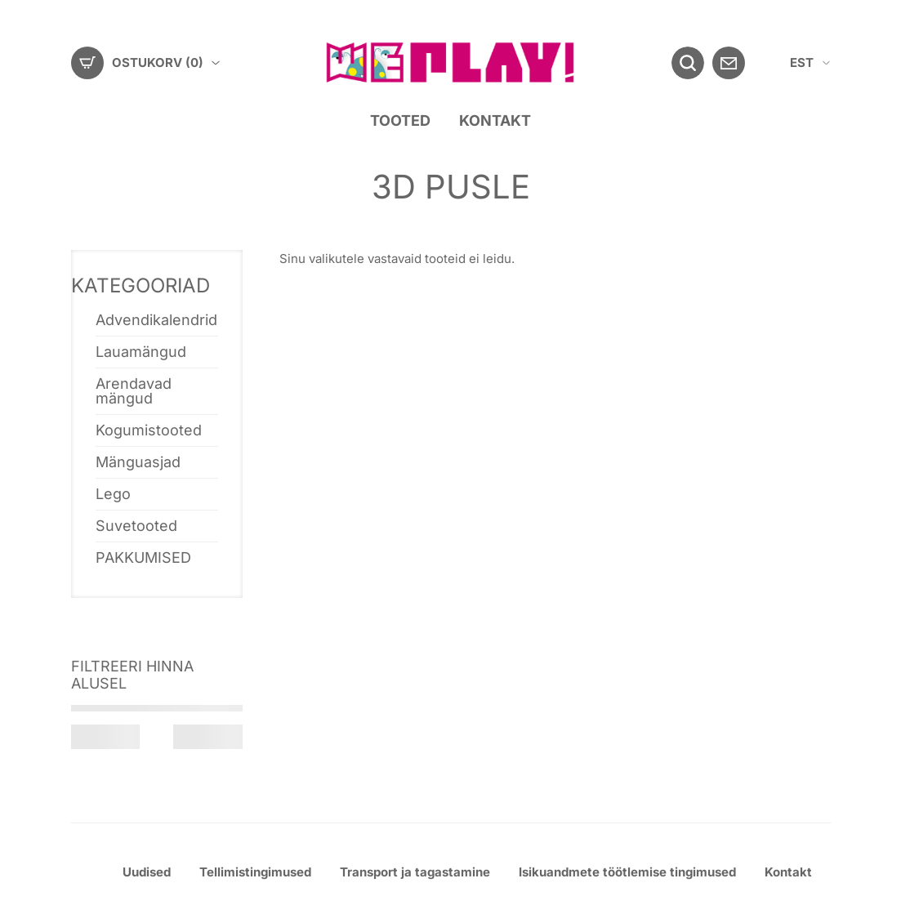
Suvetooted (136, 525)
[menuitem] (810, 63)
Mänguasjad (138, 461)
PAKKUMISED (143, 557)
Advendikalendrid (156, 319)
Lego (113, 493)
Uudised (147, 872)
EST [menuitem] (802, 62)
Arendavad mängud (134, 391)
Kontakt (495, 120)
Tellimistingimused (255, 872)
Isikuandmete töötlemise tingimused (627, 872)
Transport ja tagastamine (415, 872)
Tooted (400, 120)
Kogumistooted (149, 430)
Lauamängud (141, 351)
